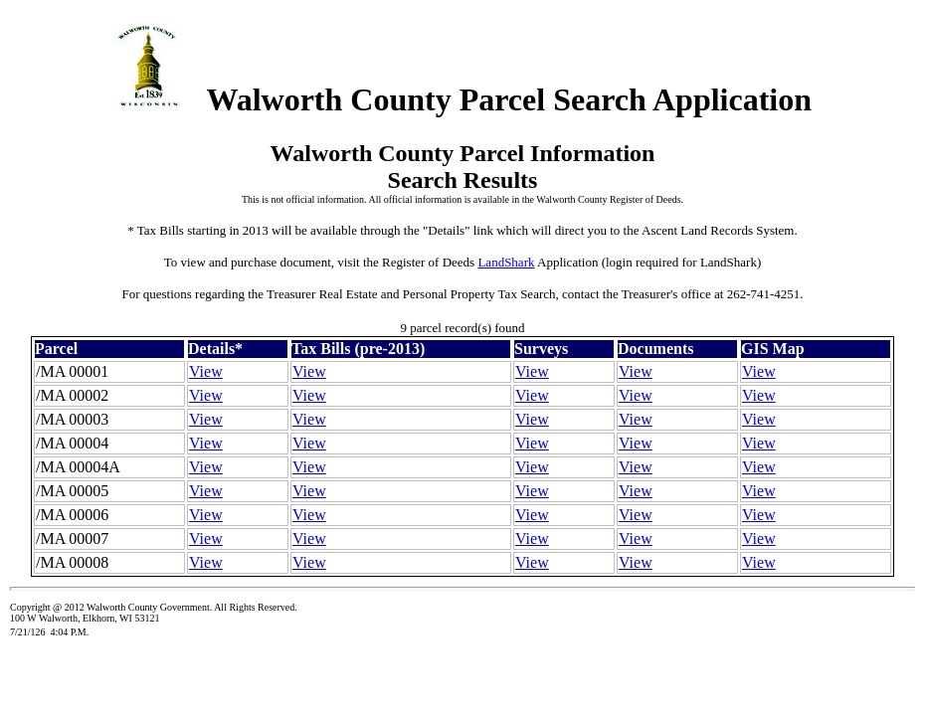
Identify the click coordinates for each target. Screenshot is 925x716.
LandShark (505, 262)
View (206, 371)
